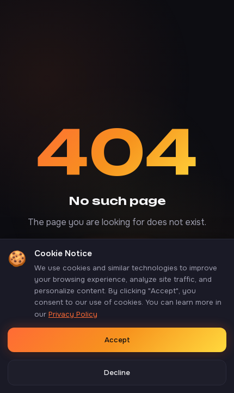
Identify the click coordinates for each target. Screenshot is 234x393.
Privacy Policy (72, 314)
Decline (117, 372)
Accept (117, 339)
